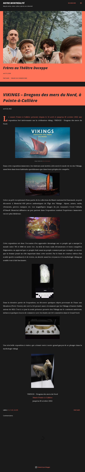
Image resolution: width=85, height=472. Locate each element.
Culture (10, 410)
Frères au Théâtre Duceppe (25, 67)
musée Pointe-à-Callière (20, 117)
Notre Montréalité (13, 3)
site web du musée (46, 161)
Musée (16, 410)
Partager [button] (6, 78)
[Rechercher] (72, 3)
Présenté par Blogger (42, 467)
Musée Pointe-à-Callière (42, 397)
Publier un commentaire (19, 78)
